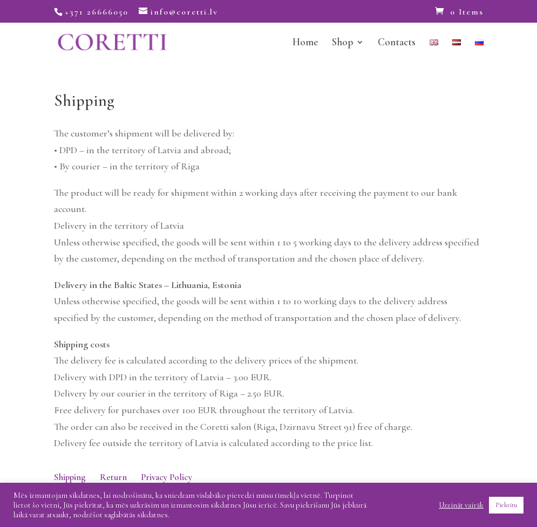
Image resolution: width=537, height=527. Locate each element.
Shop (342, 43)
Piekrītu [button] (506, 505)
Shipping (70, 477)
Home (305, 43)
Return (113, 477)
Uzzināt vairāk (461, 505)
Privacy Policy (166, 477)
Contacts (397, 43)
